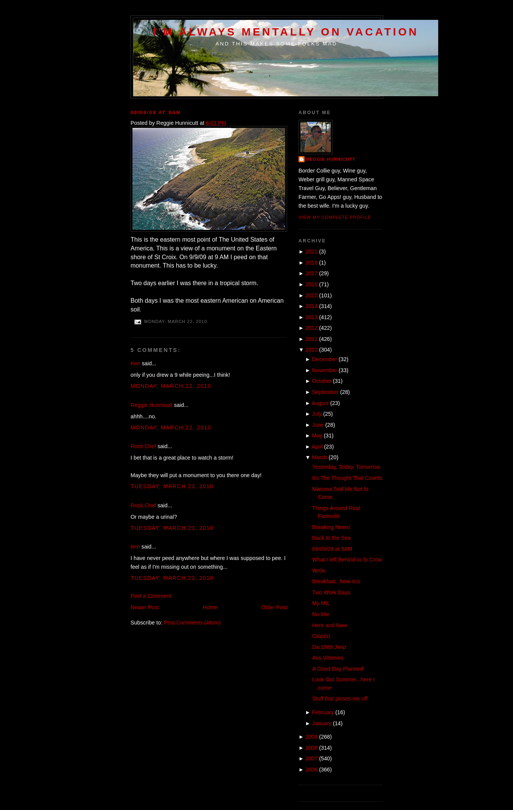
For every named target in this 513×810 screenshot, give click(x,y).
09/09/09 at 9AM (156, 112)
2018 (311, 263)
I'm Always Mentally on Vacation (286, 32)
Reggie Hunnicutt (152, 405)
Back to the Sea (331, 538)
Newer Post (145, 607)
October (321, 381)
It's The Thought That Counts (347, 478)
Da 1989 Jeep (329, 647)
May (317, 435)
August (320, 403)
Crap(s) (321, 636)
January (321, 723)
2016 (311, 284)
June (318, 425)
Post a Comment (151, 596)
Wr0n (318, 571)
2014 (311, 306)
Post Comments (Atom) (192, 623)
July (316, 414)
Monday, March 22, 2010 (171, 386)
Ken (135, 363)
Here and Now (329, 625)
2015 (311, 295)
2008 (311, 748)
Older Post (274, 607)
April (317, 447)
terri (135, 547)
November (324, 370)
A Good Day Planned (337, 669)
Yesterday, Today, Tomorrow (346, 467)
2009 (311, 737)
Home (210, 607)
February (323, 712)
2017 (311, 273)
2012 (311, 328)
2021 (311, 251)
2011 (311, 339)
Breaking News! (331, 527)
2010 (311, 350)
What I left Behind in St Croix (347, 560)
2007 (311, 758)
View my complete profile (334, 217)
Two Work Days (331, 592)
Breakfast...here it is (336, 581)
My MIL (321, 603)
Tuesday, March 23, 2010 (172, 486)
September (325, 392)
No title (320, 614)
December (324, 359)
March (319, 457)
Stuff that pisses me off (340, 698)
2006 (311, 769)
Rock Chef (143, 446)
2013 (311, 317)
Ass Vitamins (328, 658)
